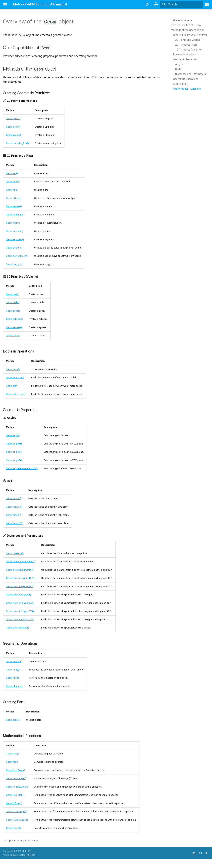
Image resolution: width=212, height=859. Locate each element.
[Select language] (155, 4)
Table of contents (181, 20)
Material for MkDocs (24, 855)
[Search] (181, 4)
